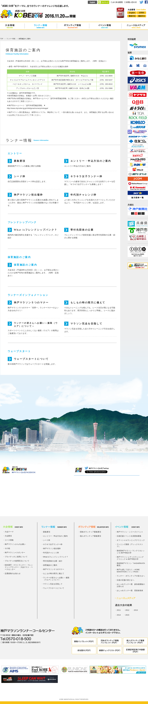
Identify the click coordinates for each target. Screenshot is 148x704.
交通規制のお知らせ (12, 573)
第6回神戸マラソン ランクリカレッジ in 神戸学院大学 (130, 552)
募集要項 (19, 161)
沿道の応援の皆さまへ (125, 580)
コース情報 (9, 540)
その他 (7, 548)
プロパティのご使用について (16, 557)
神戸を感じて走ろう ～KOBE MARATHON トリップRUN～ (128, 571)
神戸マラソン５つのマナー (31, 302)
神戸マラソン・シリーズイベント (130, 532)
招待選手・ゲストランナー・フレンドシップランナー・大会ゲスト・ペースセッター (19, 567)
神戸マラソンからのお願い (15, 544)
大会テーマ (9, 532)
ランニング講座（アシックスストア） (130, 545)
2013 (136, 610)
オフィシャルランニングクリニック (131, 540)
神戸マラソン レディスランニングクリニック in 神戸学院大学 (130, 558)
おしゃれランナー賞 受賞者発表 (130, 591)
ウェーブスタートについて (31, 359)
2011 (119, 610)
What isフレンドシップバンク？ (35, 229)
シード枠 (19, 176)
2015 (127, 615)
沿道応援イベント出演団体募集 (129, 536)
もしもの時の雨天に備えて (87, 302)
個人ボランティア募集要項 (90, 536)
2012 (127, 610)
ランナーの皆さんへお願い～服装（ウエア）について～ (36, 324)
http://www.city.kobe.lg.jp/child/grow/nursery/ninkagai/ (27, 108)
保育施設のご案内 (25, 264)
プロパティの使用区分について (17, 561)
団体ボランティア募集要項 (90, 532)
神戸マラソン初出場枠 (28, 194)
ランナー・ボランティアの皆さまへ (131, 576)
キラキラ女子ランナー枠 (86, 176)
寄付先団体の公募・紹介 (52, 561)
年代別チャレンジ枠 (83, 194)
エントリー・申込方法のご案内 (90, 161)
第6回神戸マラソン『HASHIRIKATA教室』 (131, 564)
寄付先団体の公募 (82, 229)
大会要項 (8, 536)
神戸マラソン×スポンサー (15, 553)
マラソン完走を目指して (86, 323)
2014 (119, 615)
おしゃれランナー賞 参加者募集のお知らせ (131, 585)
